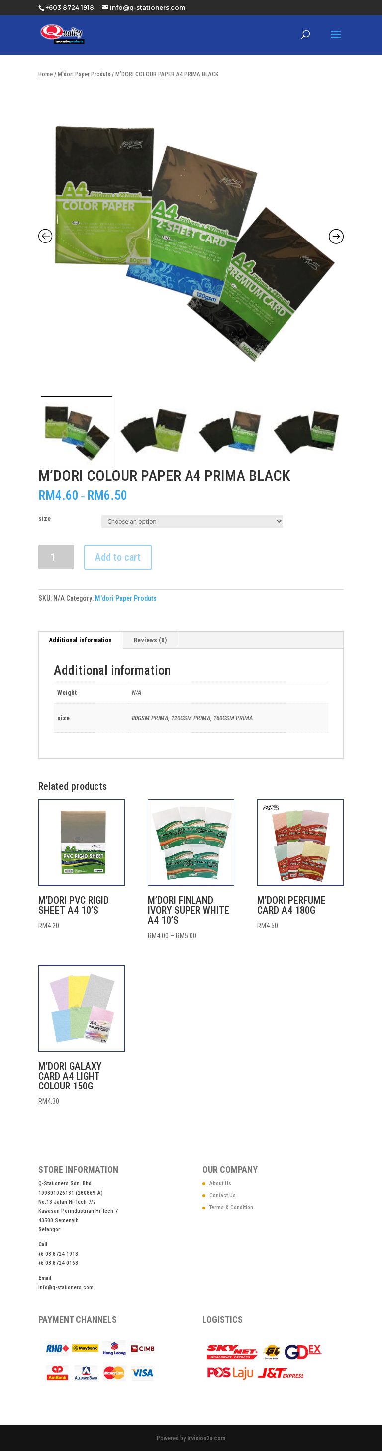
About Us (220, 1183)
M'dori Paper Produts (84, 74)
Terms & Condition (231, 1207)
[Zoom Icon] (191, 238)
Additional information (80, 640)
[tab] (80, 640)
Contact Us (222, 1195)
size (44, 518)
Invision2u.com (206, 1438)
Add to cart (118, 557)
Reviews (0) (150, 640)
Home (45, 74)
